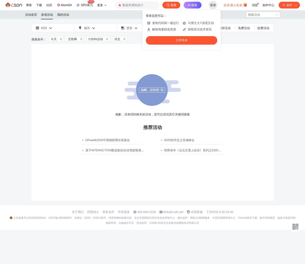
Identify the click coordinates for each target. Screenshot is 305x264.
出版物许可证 (126, 222)
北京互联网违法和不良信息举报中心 (154, 217)
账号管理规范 (267, 217)
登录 (213, 5)
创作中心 (268, 5)
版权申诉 (111, 222)
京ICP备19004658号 (60, 217)
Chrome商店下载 (247, 217)
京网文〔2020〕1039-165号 (90, 217)
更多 (101, 5)
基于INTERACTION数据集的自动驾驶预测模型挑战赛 (120, 150)
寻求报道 (124, 212)
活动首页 (31, 14)
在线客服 (197, 212)
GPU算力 (85, 3)
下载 (39, 5)
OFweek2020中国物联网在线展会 (107, 140)
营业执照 (141, 222)
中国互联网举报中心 (223, 217)
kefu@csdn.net (173, 212)
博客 (29, 5)
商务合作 (108, 212)
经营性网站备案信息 (120, 217)
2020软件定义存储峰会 (179, 140)
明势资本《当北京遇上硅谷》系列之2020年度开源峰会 (200, 150)
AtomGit (64, 5)
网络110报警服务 (200, 217)
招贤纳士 (93, 212)
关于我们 (78, 212)
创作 (289, 5)
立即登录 (181, 40)
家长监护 (182, 217)
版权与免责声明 (286, 217)
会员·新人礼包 (235, 5)
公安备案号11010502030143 (29, 217)
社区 (49, 5)
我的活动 (63, 14)
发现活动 (47, 14)
